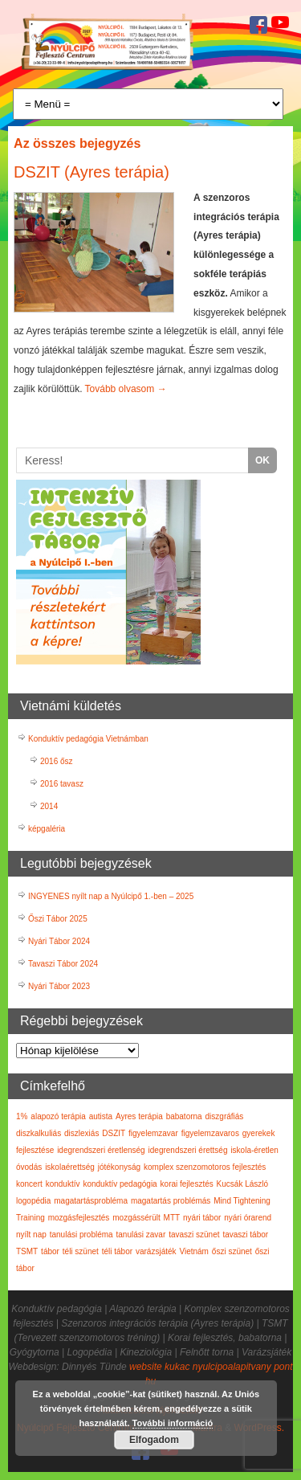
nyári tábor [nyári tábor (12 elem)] (202, 1217)
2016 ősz (56, 761)
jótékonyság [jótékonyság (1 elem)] (119, 1167)
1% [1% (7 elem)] (21, 1116)
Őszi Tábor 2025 (57, 918)
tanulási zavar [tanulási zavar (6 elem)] (141, 1234)
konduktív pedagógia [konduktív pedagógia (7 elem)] (120, 1184)
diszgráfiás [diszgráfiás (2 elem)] (224, 1116)
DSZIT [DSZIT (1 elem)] (113, 1133)
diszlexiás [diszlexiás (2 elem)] (81, 1133)
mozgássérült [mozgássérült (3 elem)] (136, 1217)
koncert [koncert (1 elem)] (29, 1184)
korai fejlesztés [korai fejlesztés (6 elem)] (187, 1184)
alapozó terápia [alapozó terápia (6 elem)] (58, 1116)
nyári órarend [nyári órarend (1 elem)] (247, 1217)
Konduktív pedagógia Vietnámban (88, 738)
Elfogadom (154, 1439)
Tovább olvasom (126, 389)
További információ (173, 1423)
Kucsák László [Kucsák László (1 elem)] (242, 1184)
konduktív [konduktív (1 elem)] (63, 1184)
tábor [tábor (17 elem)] (50, 1251)
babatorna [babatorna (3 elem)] (184, 1116)
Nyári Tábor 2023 (59, 986)
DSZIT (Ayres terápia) (91, 172)
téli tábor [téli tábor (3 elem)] (117, 1251)
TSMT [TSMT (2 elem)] (27, 1251)
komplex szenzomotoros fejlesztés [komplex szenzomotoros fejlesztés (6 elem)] (205, 1167)
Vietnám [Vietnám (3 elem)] (194, 1251)
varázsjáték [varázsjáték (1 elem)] (156, 1251)
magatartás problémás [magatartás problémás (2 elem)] (171, 1200)
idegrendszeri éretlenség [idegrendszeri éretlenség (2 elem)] (101, 1150)
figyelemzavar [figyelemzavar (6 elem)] (153, 1133)
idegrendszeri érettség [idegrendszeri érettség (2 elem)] (188, 1150)
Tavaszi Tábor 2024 (63, 963)
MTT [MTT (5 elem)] (172, 1217)
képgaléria (46, 828)
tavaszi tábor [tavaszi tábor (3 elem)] (245, 1234)
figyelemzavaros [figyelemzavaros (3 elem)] (210, 1133)
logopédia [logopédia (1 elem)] (33, 1200)
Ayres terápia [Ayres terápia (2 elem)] (139, 1116)
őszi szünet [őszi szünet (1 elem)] (232, 1251)
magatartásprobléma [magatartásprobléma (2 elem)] (91, 1200)
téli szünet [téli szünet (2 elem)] (81, 1251)
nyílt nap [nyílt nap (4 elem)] (31, 1234)
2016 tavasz (61, 783)
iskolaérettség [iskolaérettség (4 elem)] (70, 1167)
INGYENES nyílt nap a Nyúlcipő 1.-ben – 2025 (110, 896)
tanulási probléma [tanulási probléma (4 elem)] (81, 1234)
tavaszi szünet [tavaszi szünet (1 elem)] (194, 1234)
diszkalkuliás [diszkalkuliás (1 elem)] (38, 1133)
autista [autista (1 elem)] (100, 1116)
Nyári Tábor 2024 (59, 941)
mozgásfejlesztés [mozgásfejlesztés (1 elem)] (79, 1217)
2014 (49, 806)
